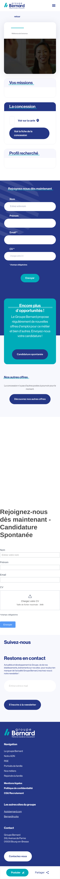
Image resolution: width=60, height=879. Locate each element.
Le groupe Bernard (13, 751)
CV (12, 249)
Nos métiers (10, 771)
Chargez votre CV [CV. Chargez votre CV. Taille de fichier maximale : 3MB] (17, 256)
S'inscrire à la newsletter (22, 705)
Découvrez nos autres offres (30, 399)
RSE (6, 761)
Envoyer (30, 278)
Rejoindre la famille (13, 776)
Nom (12, 199)
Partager (39, 872)
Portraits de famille (13, 766)
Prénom (14, 216)
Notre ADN (9, 756)
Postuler (15, 872)
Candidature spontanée (30, 354)
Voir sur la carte (26, 120)
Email (13, 232)
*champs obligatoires (18, 265)
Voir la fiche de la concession (23, 133)
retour (17, 17)
